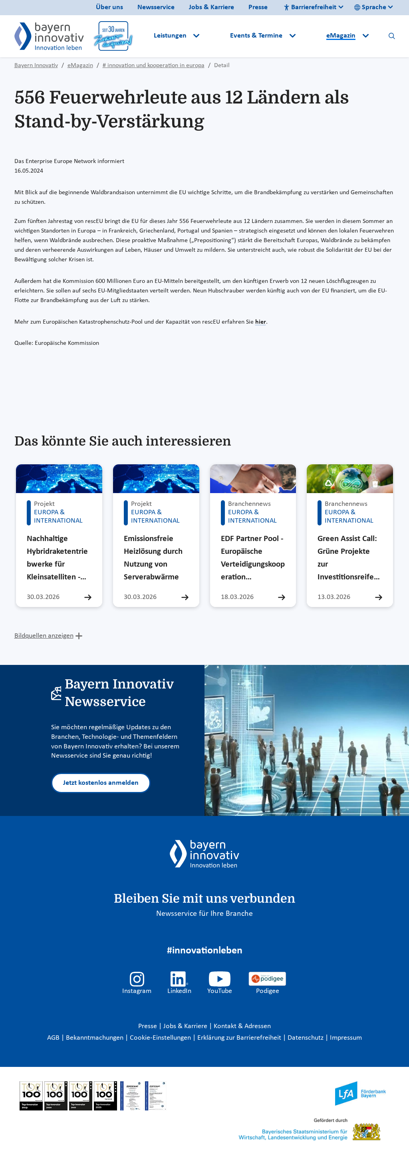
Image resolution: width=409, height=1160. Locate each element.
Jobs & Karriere (211, 7)
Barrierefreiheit (310, 7)
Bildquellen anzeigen (43, 636)
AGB (54, 1038)
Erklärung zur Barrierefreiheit (240, 1038)
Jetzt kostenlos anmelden (101, 783)
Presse (258, 7)
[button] (216, 36)
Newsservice (156, 7)
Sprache (370, 7)
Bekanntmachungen (95, 1038)
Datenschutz (306, 1038)
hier (260, 322)
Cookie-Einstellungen (160, 1038)
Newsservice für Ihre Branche (204, 914)
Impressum (346, 1038)
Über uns (109, 7)
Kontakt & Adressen (242, 1026)
